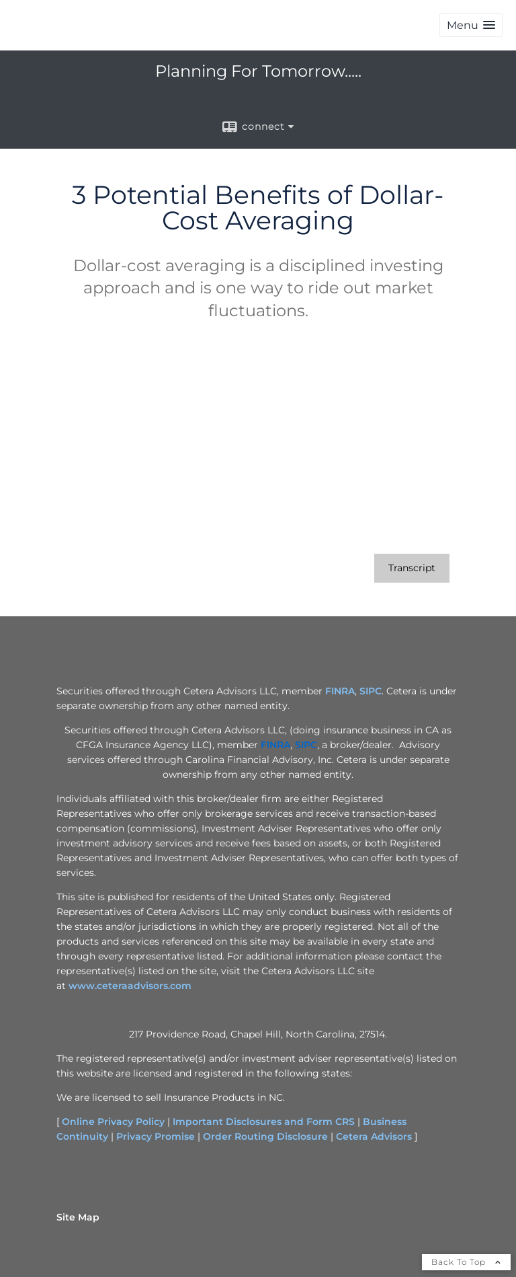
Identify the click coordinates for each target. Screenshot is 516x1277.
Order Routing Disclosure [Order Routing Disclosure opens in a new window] (265, 1136)
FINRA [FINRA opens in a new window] (340, 691)
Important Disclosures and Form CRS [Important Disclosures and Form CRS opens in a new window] (264, 1122)
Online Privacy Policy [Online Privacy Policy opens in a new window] (113, 1122)
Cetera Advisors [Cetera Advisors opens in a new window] (374, 1136)
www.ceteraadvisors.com (130, 986)
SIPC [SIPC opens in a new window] (370, 691)
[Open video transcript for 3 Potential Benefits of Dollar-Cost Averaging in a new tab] (411, 568)
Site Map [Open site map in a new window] (77, 1217)
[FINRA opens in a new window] (275, 745)
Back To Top (466, 1262)
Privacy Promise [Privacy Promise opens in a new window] (155, 1136)
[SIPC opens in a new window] (306, 745)
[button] (471, 25)
